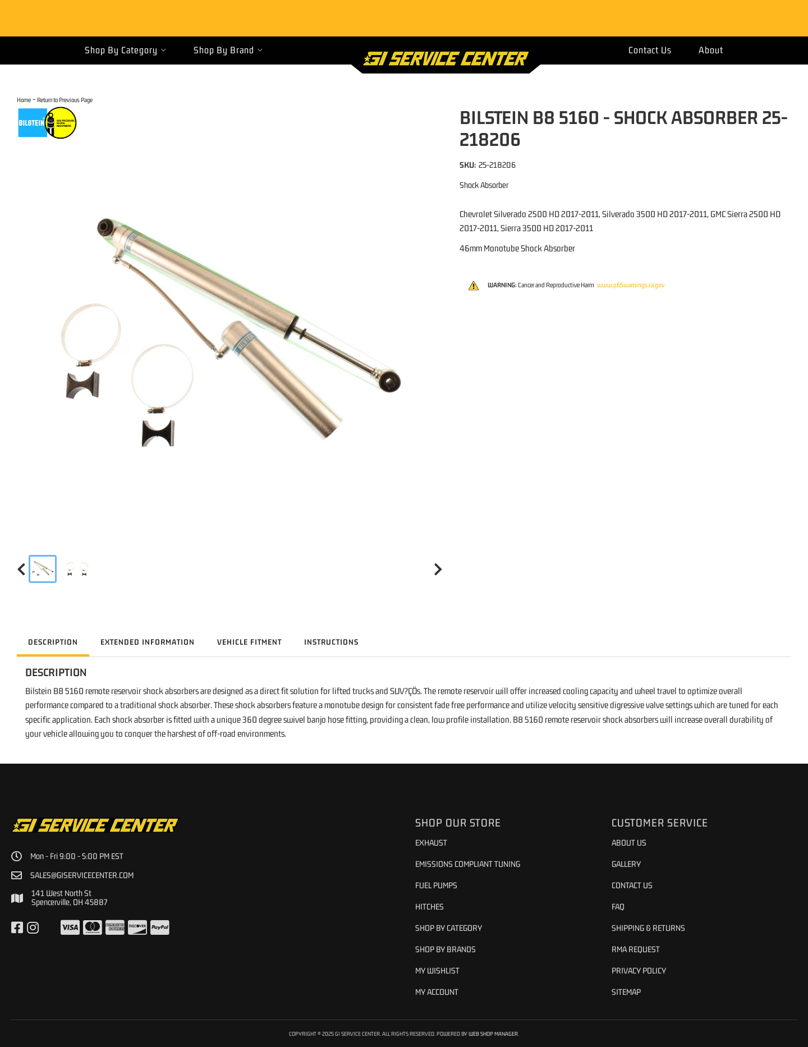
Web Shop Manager (493, 1033)
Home (24, 99)
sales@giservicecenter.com (82, 875)
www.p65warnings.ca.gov (630, 285)
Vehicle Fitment (249, 641)
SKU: (468, 164)
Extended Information (147, 641)
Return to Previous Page (65, 99)
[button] (126, 50)
